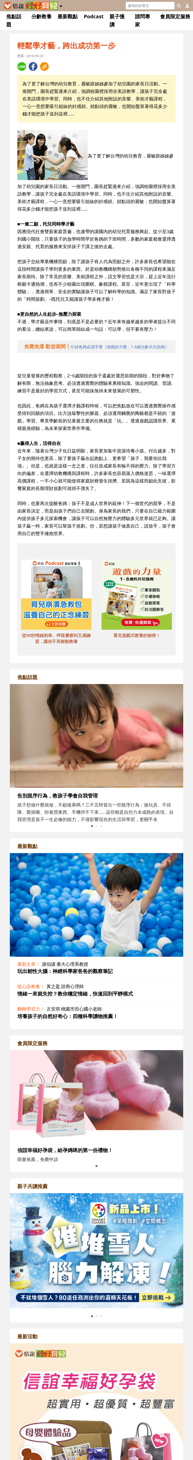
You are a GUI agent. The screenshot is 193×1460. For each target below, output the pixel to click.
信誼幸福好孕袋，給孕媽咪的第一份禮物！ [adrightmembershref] (65, 1150)
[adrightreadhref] (96, 1250)
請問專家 (142, 20)
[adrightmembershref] (96, 1096)
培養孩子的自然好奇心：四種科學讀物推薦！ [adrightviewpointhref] (67, 1016)
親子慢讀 (117, 20)
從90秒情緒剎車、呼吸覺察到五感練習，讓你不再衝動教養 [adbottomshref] (56, 638)
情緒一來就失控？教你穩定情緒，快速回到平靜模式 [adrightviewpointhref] (75, 993)
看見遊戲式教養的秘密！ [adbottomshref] (136, 635)
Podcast (94, 16)
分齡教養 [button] (41, 16)
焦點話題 (13, 20)
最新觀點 (68, 16)
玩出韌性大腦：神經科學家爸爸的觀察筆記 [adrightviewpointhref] (65, 971)
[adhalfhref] (96, 347)
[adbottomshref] (56, 595)
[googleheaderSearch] (179, 6)
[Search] (150, 6)
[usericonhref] (185, 6)
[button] (61, 5)
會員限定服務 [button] (175, 16)
